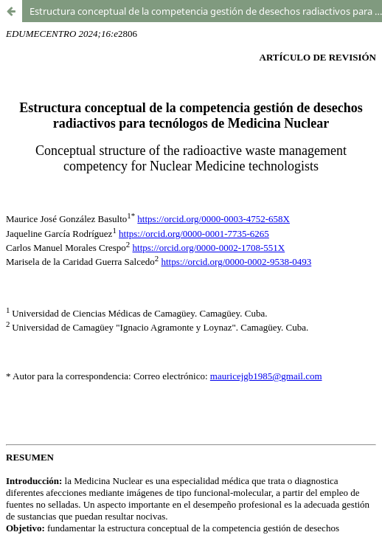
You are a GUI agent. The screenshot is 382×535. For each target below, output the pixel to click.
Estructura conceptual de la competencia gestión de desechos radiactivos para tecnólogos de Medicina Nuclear (205, 11)
